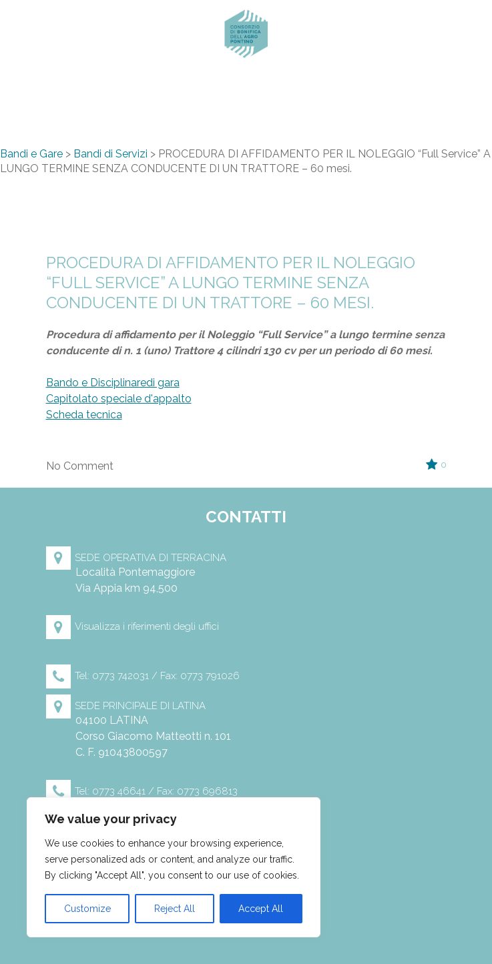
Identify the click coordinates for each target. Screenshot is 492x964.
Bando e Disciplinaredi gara (113, 382)
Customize (87, 908)
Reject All (174, 908)
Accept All (260, 908)
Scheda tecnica (84, 414)
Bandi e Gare (31, 153)
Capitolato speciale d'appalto (119, 398)
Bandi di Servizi (110, 153)
